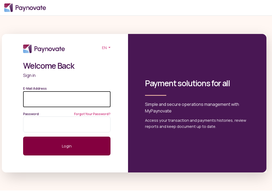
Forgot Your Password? (92, 114)
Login (159, 7)
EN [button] (105, 47)
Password (31, 114)
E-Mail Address (35, 88)
